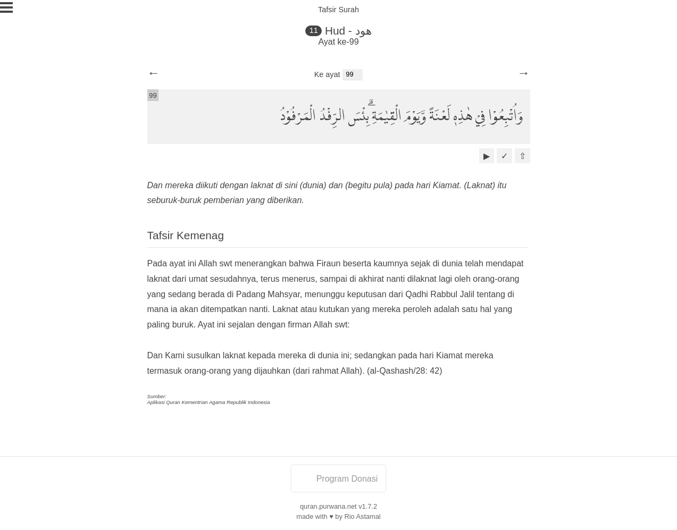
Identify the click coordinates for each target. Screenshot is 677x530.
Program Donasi (338, 478)
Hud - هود (348, 30)
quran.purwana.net (328, 506)
